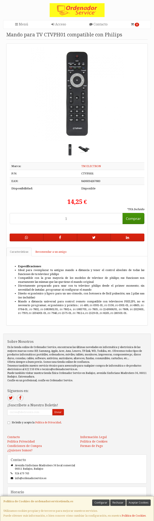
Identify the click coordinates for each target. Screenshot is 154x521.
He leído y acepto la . (37, 422)
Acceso (58, 24)
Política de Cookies (134, 515)
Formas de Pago (91, 446)
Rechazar (118, 502)
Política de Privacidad (48, 422)
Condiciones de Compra (24, 446)
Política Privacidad (21, 441)
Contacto (98, 24)
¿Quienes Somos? (19, 450)
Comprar (133, 218)
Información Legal (93, 437)
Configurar (100, 502)
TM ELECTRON (91, 166)
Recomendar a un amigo (51, 251)
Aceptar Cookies (138, 502)
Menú (21, 24)
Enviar (58, 412)
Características (19, 251)
